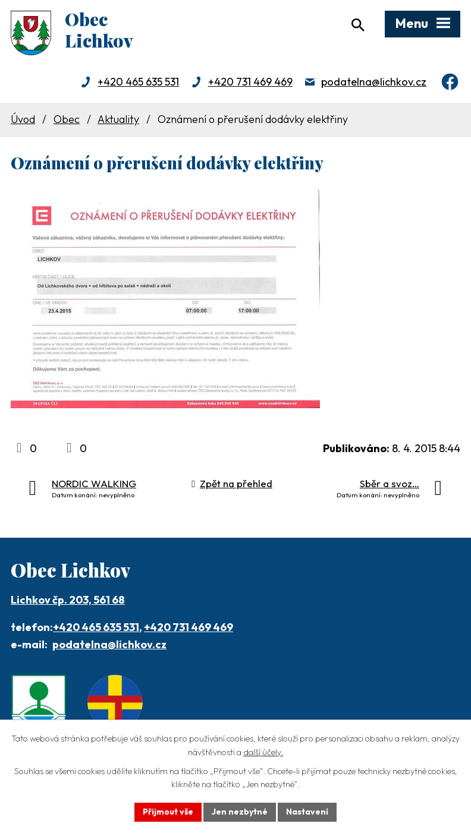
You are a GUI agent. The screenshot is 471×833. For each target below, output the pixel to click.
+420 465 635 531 (138, 82)
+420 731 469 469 (250, 82)
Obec (67, 119)
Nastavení (307, 811)
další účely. (263, 752)
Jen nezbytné (240, 811)
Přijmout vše (168, 811)
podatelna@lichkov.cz (373, 82)
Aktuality (118, 119)
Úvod (23, 119)
